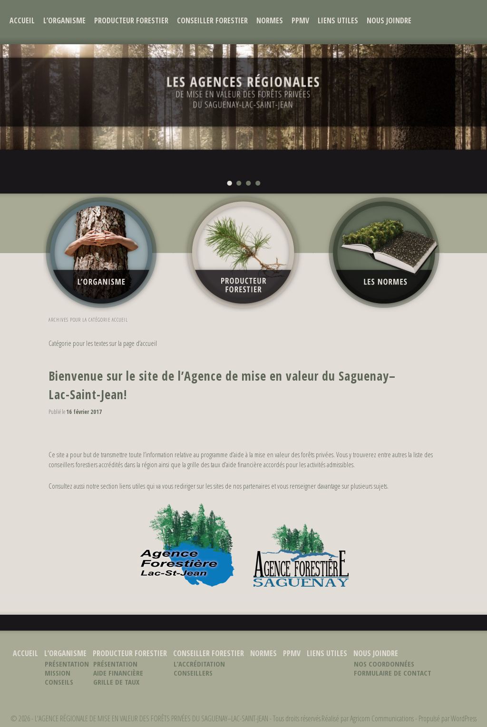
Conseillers (193, 673)
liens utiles (132, 486)
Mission (57, 673)
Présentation (67, 663)
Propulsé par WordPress (448, 718)
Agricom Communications (382, 718)
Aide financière (118, 673)
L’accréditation (199, 663)
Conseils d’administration (73, 686)
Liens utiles (338, 20)
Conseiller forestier (212, 20)
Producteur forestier (131, 20)
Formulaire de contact (392, 673)
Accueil (22, 20)
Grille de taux (116, 682)
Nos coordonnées (384, 663)
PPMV (300, 20)
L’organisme (64, 20)
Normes (269, 20)
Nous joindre (389, 20)
